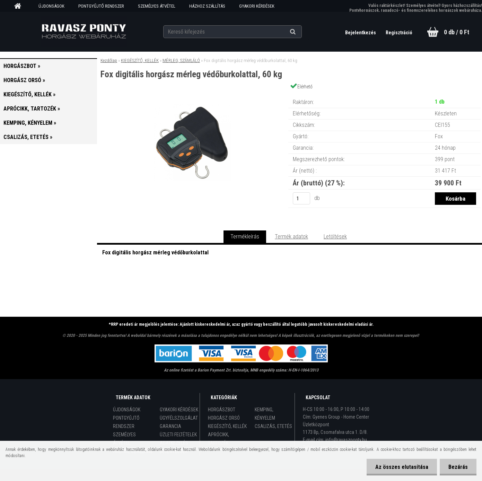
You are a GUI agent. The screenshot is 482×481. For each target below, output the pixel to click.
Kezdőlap (108, 60)
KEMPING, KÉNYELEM (265, 414)
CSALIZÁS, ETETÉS (273, 426)
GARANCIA (170, 426)
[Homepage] (20, 6)
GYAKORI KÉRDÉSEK (256, 6)
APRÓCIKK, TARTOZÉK (218, 439)
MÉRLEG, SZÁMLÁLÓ (181, 60)
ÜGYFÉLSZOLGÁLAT (179, 418)
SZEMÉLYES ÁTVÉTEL (156, 6)
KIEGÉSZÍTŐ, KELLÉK (140, 60)
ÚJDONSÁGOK (51, 6)
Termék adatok (291, 236)
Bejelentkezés (361, 32)
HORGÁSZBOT (221, 409)
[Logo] (83, 31)
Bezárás (458, 467)
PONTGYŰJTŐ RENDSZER (101, 6)
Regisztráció (399, 32)
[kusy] (301, 198)
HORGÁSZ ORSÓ (224, 418)
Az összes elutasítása (401, 467)
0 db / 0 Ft (456, 32)
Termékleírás (244, 236)
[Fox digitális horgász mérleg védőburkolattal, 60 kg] (192, 95)
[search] (301, 31)
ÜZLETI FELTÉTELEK (178, 434)
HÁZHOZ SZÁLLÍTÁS (207, 6)
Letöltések (335, 236)
